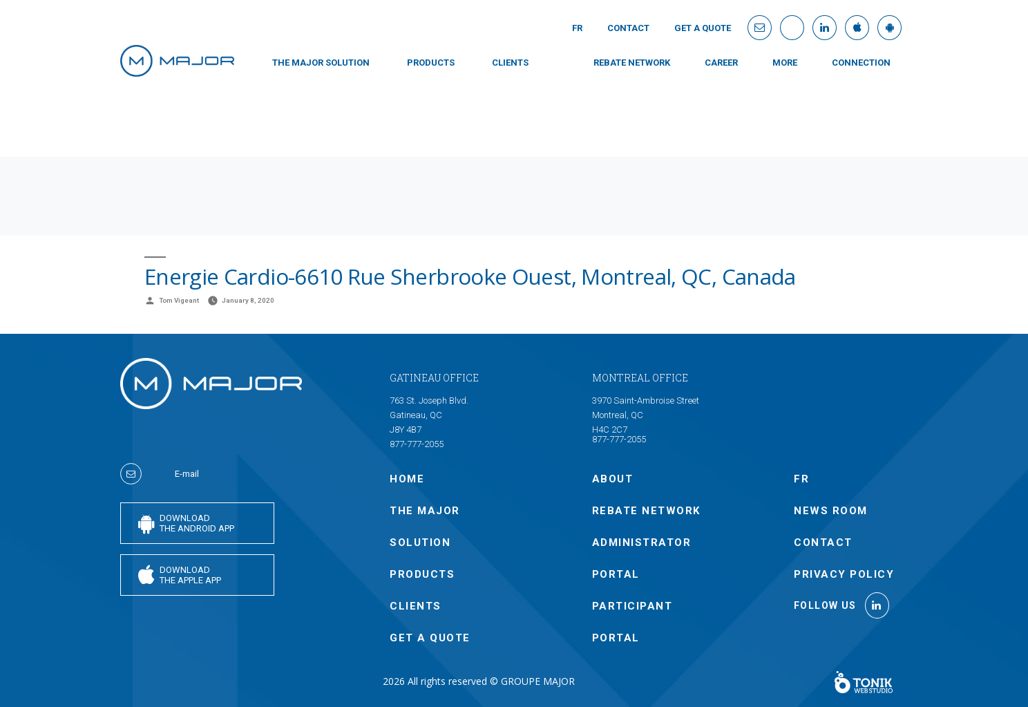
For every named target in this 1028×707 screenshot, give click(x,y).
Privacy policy (844, 574)
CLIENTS (510, 62)
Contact (628, 28)
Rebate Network (631, 62)
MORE (784, 62)
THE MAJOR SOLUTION (321, 62)
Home (407, 479)
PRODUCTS (431, 62)
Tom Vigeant (179, 300)
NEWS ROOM (831, 511)
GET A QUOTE (702, 28)
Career (721, 62)
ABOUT (613, 479)
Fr (577, 28)
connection (861, 62)
